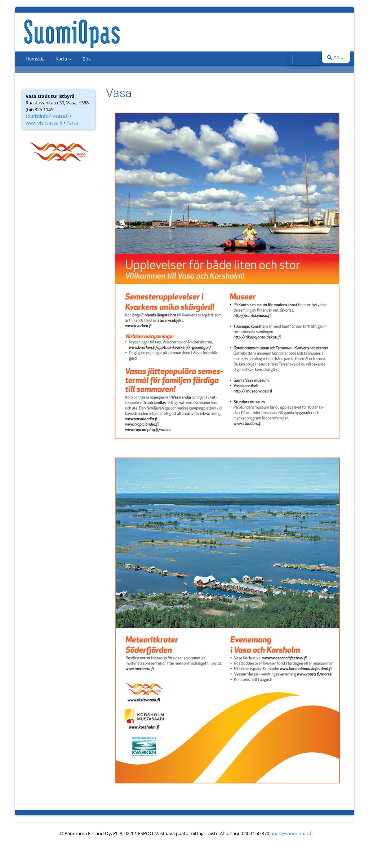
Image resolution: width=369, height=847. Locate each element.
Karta (63, 58)
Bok (87, 58)
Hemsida (35, 58)
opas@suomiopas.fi (291, 833)
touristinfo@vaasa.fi (47, 116)
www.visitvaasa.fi (44, 123)
